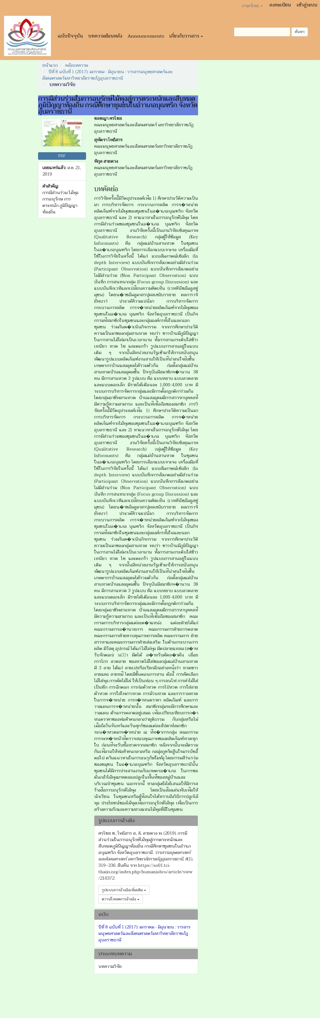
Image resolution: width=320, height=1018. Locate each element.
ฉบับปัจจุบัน (70, 36)
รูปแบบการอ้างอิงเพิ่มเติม (124, 890)
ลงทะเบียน (280, 5)
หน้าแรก (50, 65)
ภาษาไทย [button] (252, 6)
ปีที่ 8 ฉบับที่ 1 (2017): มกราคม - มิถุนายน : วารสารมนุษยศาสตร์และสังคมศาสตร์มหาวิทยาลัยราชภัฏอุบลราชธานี (107, 75)
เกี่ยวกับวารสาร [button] (186, 36)
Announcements (146, 36)
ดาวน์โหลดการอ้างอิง (120, 899)
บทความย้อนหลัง (105, 36)
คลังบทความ (76, 65)
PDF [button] (62, 156)
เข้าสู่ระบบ (307, 5)
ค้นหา (299, 32)
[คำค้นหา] (262, 31)
